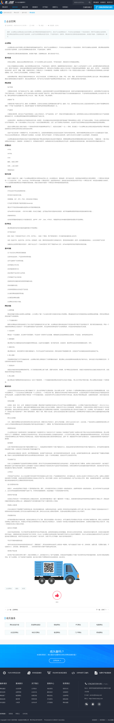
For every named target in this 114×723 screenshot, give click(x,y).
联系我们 (65, 7)
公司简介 (34, 688)
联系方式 (110, 2)
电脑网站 (99, 625)
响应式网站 (36, 632)
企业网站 (9, 588)
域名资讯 (50, 688)
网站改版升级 (14, 625)
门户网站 (78, 632)
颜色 (17, 588)
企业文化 (34, 692)
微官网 (18, 699)
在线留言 (103, 2)
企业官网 (18, 688)
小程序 (18, 702)
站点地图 (111, 720)
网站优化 (50, 695)
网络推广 (2, 695)
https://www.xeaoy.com (96, 698)
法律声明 (65, 695)
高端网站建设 (35, 625)
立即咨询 (57, 660)
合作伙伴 (34, 702)
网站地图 (65, 702)
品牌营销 (18, 692)
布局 (23, 588)
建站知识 (50, 692)
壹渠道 (11, 713)
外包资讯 (50, 699)
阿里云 (18, 713)
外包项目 (2, 702)
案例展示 (35, 7)
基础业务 (2, 699)
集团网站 (57, 632)
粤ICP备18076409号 (36, 720)
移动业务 (2, 692)
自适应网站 (14, 632)
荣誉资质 (34, 699)
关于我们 (45, 7)
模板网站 (57, 625)
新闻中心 (55, 7)
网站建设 (96, 2)
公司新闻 (50, 702)
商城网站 (99, 632)
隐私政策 (65, 699)
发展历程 (34, 695)
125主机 (25, 713)
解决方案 (25, 7)
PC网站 (78, 625)
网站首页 (5, 7)
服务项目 (15, 7)
